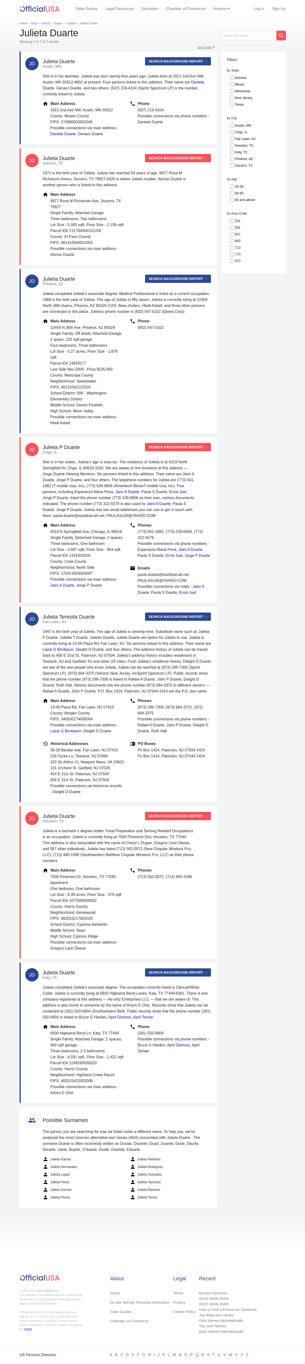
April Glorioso (119, 1017)
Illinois (239, 84)
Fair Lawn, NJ (245, 139)
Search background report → (178, 61)
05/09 (212, 1297)
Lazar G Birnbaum (58, 649)
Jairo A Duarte (127, 492)
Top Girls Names (211, 1325)
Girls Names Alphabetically (219, 1320)
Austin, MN (243, 125)
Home (115, 1291)
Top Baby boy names (215, 1314)
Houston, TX (244, 145)
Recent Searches (211, 1291)
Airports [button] (219, 9)
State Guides (87, 9)
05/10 (202, 1297)
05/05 (223, 1303)
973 (237, 261)
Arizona (240, 78)
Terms (178, 1291)
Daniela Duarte (63, 134)
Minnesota (242, 91)
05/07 (202, 1303)
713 (237, 247)
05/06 (212, 1303)
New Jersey (243, 98)
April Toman (143, 1017)
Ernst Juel (177, 492)
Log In (259, 9)
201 (237, 221)
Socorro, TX (244, 165)
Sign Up (278, 9)
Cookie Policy (184, 1310)
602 (237, 241)
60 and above (245, 200)
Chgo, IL (241, 132)
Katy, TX (241, 152)
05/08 (223, 1297)
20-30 (239, 186)
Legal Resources (119, 9)
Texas (239, 104)
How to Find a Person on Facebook (227, 1308)
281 (237, 227)
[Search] (248, 35)
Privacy (179, 1301)
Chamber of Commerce (186, 9)
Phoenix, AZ (244, 159)
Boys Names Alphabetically (220, 1331)
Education (150, 9)
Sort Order (204, 47)
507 (237, 234)
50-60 (239, 193)
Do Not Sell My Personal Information (141, 1301)
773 (237, 254)
